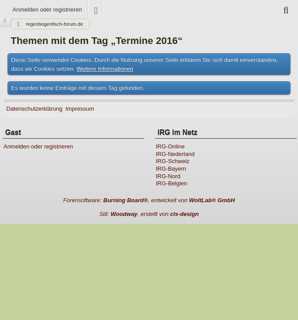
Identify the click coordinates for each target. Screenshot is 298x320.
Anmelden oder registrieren (47, 9)
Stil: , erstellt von (149, 214)
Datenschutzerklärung (34, 108)
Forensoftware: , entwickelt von (149, 200)
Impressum (79, 108)
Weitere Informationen (104, 68)
